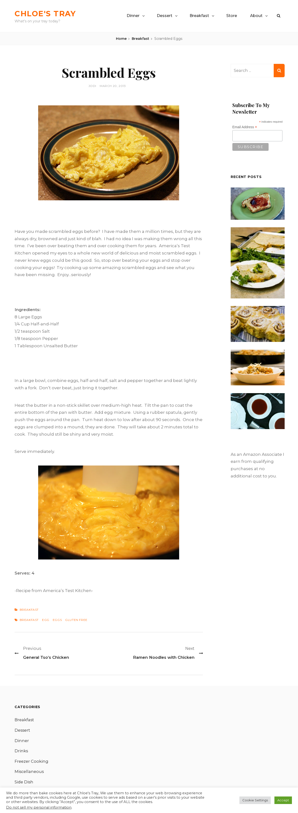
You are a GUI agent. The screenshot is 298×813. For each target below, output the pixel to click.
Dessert (164, 15)
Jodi (92, 86)
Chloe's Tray (49, 13)
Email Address (244, 127)
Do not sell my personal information (38, 807)
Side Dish (24, 783)
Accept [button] (283, 800)
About (256, 15)
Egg (45, 620)
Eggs (57, 620)
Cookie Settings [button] (255, 800)
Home (121, 38)
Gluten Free (76, 620)
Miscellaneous (30, 773)
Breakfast (199, 15)
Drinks (21, 751)
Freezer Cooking (32, 762)
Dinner (133, 15)
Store (231, 15)
